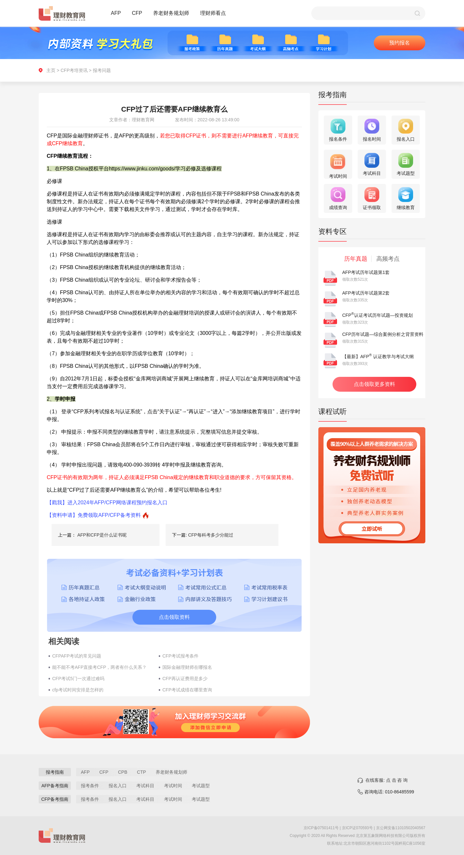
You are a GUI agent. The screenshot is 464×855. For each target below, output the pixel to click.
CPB (122, 772)
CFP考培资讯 (74, 70)
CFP (137, 13)
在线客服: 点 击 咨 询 (386, 780)
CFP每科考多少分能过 (210, 535)
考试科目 (145, 785)
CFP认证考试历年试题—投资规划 (377, 315)
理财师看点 (213, 13)
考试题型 (201, 785)
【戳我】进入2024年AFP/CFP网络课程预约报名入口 (107, 502)
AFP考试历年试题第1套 (366, 272)
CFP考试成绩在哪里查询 (187, 689)
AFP (116, 13)
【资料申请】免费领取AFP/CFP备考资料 (94, 515)
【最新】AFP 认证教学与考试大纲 (378, 356)
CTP (141, 772)
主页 (50, 70)
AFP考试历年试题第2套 (366, 293)
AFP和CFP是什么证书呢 (102, 535)
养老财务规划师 (171, 13)
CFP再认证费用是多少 (185, 678)
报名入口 (118, 785)
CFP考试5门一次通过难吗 (78, 678)
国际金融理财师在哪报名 (187, 667)
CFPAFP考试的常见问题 (76, 656)
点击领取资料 (174, 617)
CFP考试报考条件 (180, 656)
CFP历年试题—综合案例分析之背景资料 (382, 334)
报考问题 (102, 70)
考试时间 (173, 785)
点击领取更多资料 (374, 384)
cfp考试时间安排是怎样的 (77, 689)
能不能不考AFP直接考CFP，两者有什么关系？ (99, 667)
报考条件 (90, 785)
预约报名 (399, 42)
